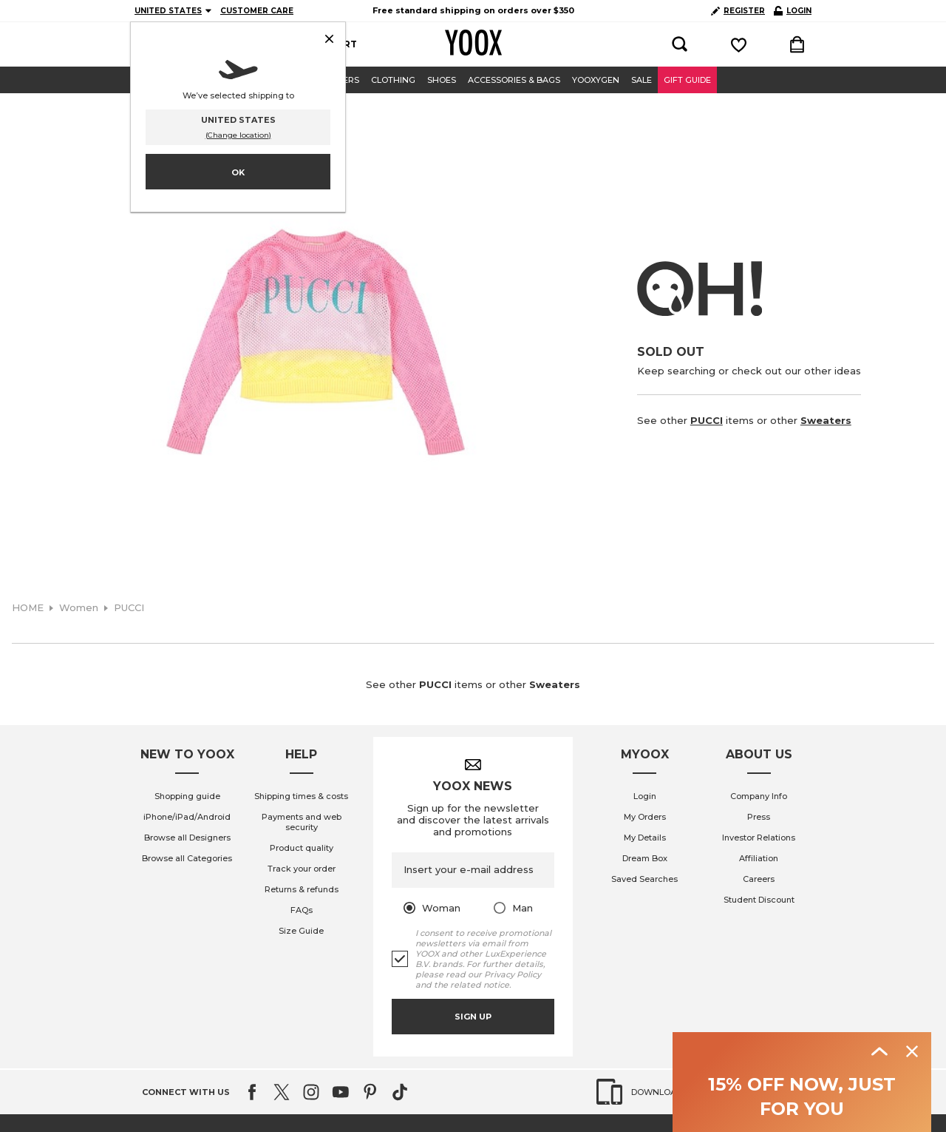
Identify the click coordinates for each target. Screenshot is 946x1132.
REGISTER (738, 11)
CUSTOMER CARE (256, 11)
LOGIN (792, 11)
